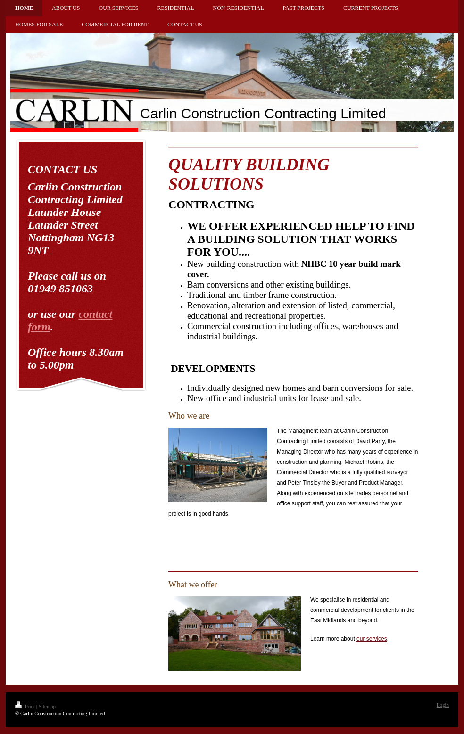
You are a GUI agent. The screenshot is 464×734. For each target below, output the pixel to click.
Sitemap (47, 706)
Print (25, 706)
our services (371, 638)
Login (443, 705)
